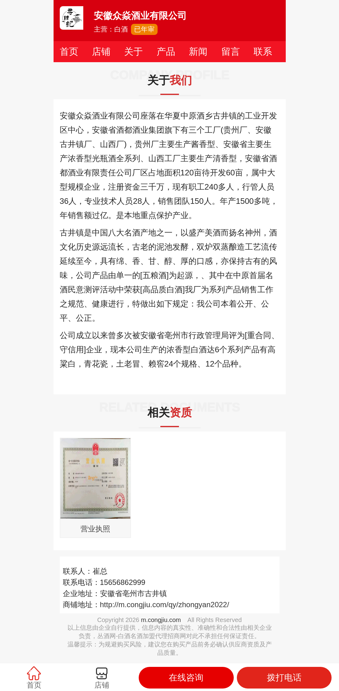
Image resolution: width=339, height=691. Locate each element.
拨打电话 (284, 677)
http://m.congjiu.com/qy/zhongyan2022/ (164, 604)
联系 (263, 51)
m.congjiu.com (161, 619)
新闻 (198, 51)
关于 (133, 51)
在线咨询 (186, 677)
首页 (69, 51)
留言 (230, 51)
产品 (166, 51)
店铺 (101, 51)
